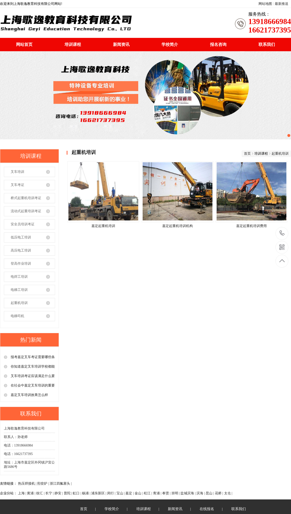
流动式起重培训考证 (26, 211)
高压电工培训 (21, 250)
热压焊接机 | (27, 483)
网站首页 (24, 44)
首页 (247, 153)
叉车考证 (17, 185)
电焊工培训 (19, 276)
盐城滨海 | (188, 493)
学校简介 (170, 44)
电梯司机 (17, 316)
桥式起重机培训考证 (26, 198)
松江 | (148, 493)
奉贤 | (166, 493)
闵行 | (111, 493)
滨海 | (201, 493)
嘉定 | (130, 493)
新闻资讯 (121, 44)
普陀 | (68, 493)
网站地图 (265, 4)
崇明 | (176, 493)
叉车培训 (17, 172)
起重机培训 (19, 303)
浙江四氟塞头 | (61, 483)
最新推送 (281, 4)
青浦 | (157, 493)
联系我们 (267, 44)
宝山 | (121, 493)
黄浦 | (31, 493)
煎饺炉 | (43, 483)
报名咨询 (218, 44)
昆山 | (210, 493)
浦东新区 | (99, 493)
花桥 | (219, 493)
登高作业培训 (21, 263)
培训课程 (73, 44)
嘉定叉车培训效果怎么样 (29, 395)
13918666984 (282, 233)
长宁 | (50, 493)
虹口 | (77, 493)
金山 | (139, 493)
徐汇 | (40, 493)
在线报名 (207, 509)
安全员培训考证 (22, 224)
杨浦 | (86, 493)
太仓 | (228, 493)
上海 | (22, 493)
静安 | (59, 493)
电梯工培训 (19, 290)
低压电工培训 (21, 237)
